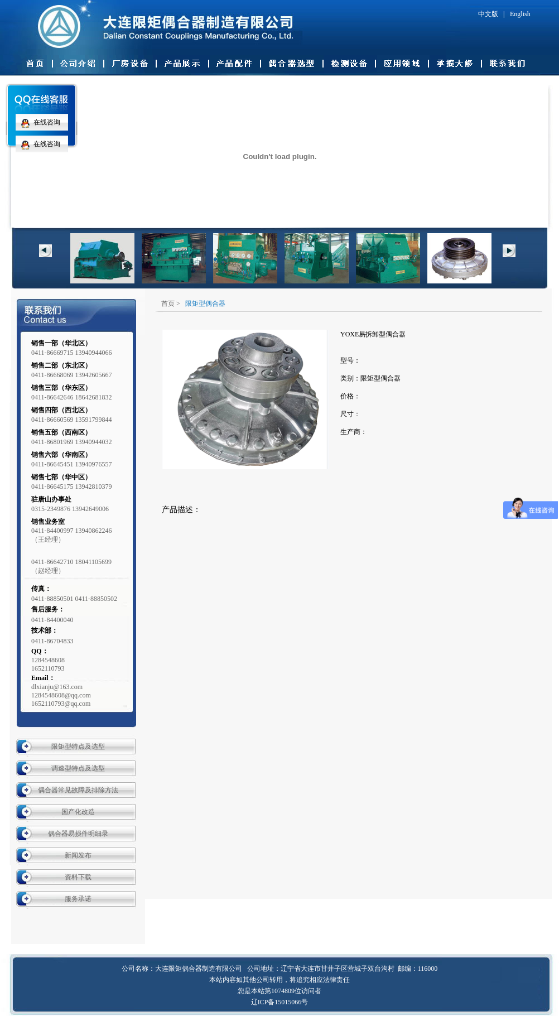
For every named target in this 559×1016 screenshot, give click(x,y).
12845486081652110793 (48, 664)
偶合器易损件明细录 (78, 833)
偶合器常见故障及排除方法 (78, 790)
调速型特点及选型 (78, 768)
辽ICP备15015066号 (280, 1002)
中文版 (488, 14)
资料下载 (78, 877)
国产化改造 (78, 812)
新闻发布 (78, 855)
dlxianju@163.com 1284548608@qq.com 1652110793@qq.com (61, 695)
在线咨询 (38, 122)
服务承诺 (78, 899)
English (520, 14)
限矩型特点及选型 (78, 746)
